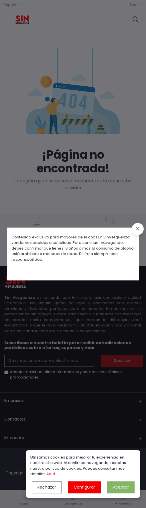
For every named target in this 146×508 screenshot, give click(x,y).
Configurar (84, 487)
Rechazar (46, 487)
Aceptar (121, 487)
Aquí (50, 474)
